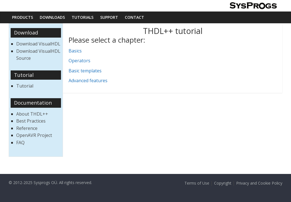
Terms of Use (196, 183)
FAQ (20, 142)
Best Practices (31, 121)
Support (109, 17)
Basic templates (85, 71)
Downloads (52, 17)
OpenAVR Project (34, 135)
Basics (75, 51)
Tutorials (82, 17)
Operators (79, 61)
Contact (134, 17)
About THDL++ (32, 114)
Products (22, 17)
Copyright (222, 183)
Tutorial (24, 86)
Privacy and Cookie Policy (259, 183)
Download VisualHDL (38, 44)
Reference (26, 128)
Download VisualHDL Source (38, 54)
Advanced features (88, 80)
